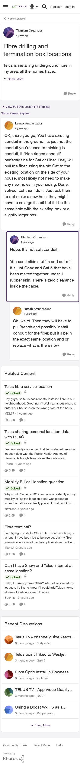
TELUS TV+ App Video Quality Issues (42, 689)
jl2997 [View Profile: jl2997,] (41, 695)
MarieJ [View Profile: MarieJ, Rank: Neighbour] (9, 547)
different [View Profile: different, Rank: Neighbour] (10, 508)
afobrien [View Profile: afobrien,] (42, 678)
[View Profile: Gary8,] (8, 657)
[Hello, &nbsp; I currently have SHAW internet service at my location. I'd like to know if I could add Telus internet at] (40, 587)
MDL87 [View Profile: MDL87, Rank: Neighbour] (9, 413)
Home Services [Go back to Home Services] (14, 18)
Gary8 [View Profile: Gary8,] (41, 660)
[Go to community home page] (19, 6)
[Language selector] (34, 6)
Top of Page (42, 745)
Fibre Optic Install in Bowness (42, 672)
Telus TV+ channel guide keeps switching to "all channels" (43, 637)
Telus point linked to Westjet (40, 654)
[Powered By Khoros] (40, 758)
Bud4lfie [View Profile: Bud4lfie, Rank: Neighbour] (10, 598)
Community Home (15, 745)
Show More (13, 79)
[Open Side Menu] (5, 6)
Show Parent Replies (15, 113)
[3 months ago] (24, 643)
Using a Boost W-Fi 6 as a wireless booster (39, 707)
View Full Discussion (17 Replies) (25, 107)
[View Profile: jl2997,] (8, 692)
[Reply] (70, 94)
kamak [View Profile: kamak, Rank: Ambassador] (19, 123)
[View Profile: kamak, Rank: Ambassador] (8, 125)
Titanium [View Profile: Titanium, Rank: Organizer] (22, 30)
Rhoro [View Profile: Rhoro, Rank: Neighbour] (8, 463)
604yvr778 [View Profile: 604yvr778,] (44, 643)
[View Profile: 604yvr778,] (8, 639)
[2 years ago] (23, 547)
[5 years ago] (25, 508)
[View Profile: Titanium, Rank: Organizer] (8, 32)
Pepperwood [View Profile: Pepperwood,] (45, 713)
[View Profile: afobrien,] (8, 674)
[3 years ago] (25, 597)
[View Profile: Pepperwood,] (8, 710)
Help (59, 745)
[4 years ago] (24, 413)
